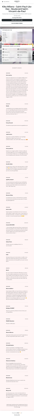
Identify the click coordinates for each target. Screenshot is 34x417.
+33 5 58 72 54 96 (17, 15)
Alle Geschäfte (17, 414)
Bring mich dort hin (17, 20)
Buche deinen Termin (17, 23)
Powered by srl (17, 412)
